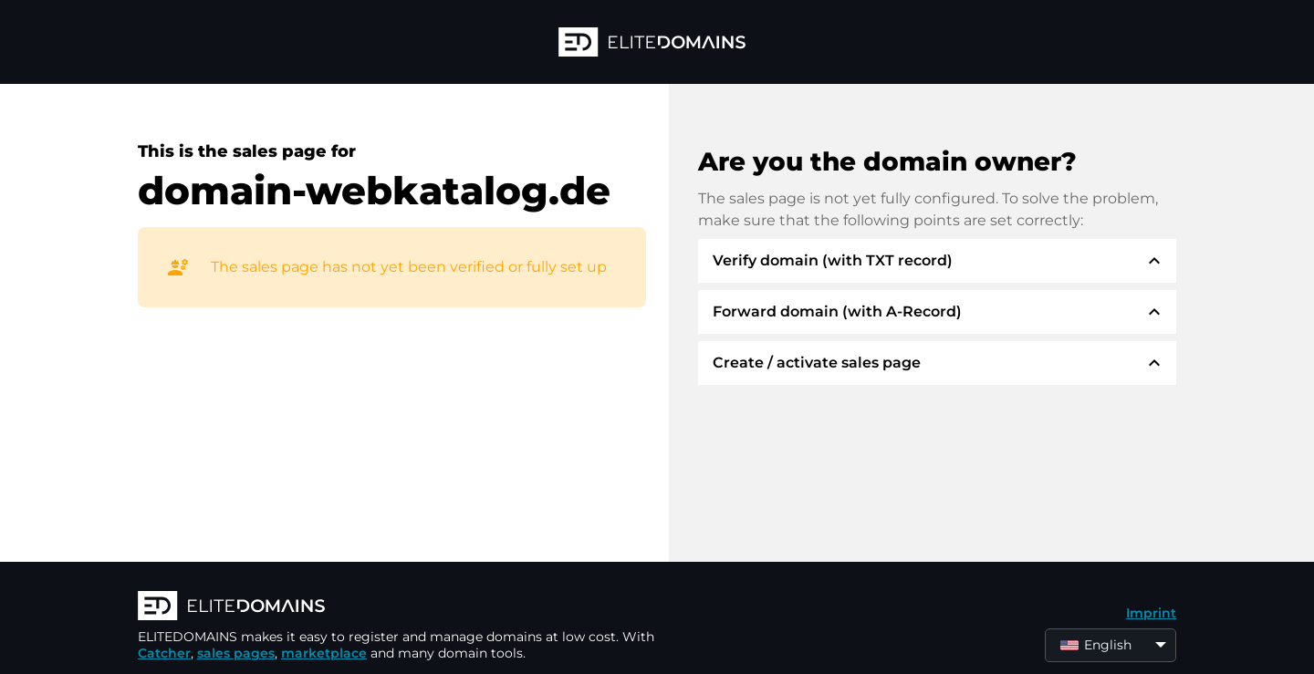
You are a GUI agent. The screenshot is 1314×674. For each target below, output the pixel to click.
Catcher (164, 653)
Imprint (1151, 613)
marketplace (324, 653)
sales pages (236, 653)
